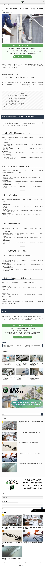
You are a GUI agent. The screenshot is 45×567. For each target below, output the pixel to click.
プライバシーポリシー (7, 562)
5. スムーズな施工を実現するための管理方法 (16, 103)
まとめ (7, 106)
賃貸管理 (24, 562)
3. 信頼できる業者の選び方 (13, 100)
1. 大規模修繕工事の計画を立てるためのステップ (17, 97)
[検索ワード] (22, 414)
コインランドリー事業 (37, 562)
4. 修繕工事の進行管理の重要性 (13, 101)
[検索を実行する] (42, 414)
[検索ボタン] (43, 1)
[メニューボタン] (2, 1)
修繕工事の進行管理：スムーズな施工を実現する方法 (17, 95)
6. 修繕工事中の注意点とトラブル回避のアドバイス (17, 104)
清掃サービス (19, 564)
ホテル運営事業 (25, 564)
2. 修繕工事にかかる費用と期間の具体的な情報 (16, 98)
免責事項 (14, 562)
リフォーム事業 (29, 562)
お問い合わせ (19, 562)
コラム (4, 12)
